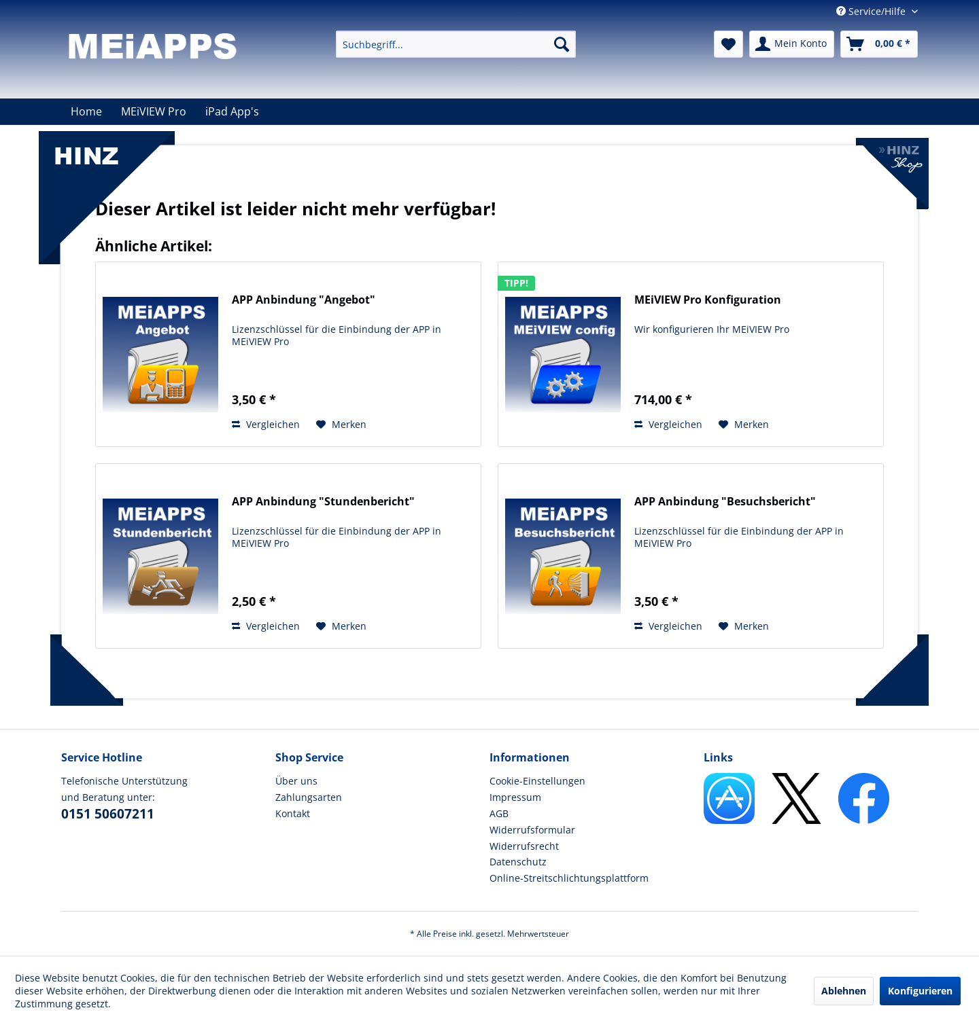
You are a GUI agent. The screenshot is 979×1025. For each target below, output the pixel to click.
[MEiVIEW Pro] (153, 111)
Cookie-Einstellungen (537, 780)
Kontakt (292, 813)
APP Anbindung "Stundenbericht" (323, 501)
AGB (499, 813)
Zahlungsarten (308, 797)
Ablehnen (843, 990)
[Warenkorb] (879, 44)
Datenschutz (518, 861)
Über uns (296, 780)
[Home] (86, 111)
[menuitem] (456, 44)
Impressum (515, 797)
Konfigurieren (920, 990)
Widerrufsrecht (524, 846)
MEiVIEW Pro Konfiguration (707, 300)
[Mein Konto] (791, 44)
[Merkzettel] (728, 44)
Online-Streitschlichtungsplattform (569, 877)
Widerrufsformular (532, 829)
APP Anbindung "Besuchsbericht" (725, 501)
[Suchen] (561, 44)
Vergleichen (266, 424)
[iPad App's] (232, 111)
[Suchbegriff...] (456, 44)
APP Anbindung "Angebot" (303, 300)
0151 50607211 (107, 814)
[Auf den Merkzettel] (341, 424)
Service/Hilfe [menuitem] (872, 11)
